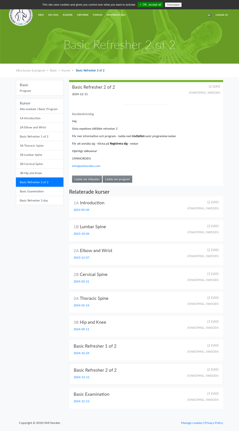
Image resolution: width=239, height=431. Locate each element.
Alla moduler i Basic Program (40, 106)
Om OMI (53, 14)
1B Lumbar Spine (31, 154)
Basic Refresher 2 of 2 (89, 70)
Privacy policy (191, 4)
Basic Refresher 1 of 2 (34, 136)
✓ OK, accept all (150, 4)
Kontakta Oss (116, 14)
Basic (53, 70)
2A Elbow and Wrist (33, 127)
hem (41, 14)
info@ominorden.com (86, 166)
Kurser (68, 14)
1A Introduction (30, 118)
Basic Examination (32, 191)
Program (40, 87)
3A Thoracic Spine (32, 145)
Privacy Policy (213, 422)
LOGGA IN (222, 14)
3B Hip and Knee (31, 173)
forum (97, 14)
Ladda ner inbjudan (87, 179)
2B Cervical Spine (31, 163)
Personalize (173, 4)
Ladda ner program (117, 179)
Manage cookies (191, 422)
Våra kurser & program (30, 70)
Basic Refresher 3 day (34, 200)
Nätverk (83, 14)
